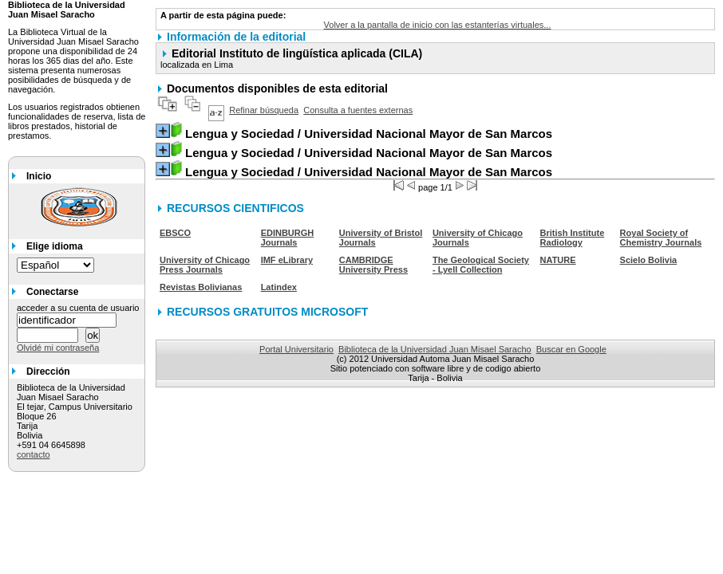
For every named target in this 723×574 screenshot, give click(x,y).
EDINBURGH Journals (287, 237)
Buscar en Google (571, 349)
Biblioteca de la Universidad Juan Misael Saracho (434, 349)
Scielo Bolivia (649, 260)
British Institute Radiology (572, 237)
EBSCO (175, 233)
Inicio (38, 176)
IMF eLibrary (287, 260)
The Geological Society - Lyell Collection (481, 264)
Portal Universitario (296, 349)
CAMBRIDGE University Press (373, 264)
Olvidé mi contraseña (58, 347)
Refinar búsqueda (263, 110)
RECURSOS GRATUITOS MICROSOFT (267, 311)
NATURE (558, 260)
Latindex (279, 287)
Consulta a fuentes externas (358, 110)
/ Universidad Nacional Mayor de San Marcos (368, 133)
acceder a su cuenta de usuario (78, 308)
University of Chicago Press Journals (205, 264)
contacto (33, 454)
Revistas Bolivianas (201, 287)
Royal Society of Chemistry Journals (661, 237)
